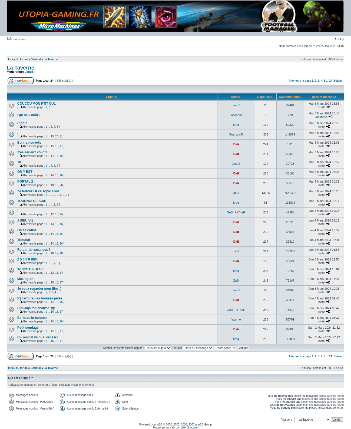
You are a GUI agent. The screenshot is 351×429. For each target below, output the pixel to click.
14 (52, 155)
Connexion (16, 39)
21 (61, 136)
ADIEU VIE (25, 220)
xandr (321, 107)
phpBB (158, 424)
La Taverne (51, 59)
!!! (19, 211)
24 (330, 80)
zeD (236, 251)
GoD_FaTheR (236, 212)
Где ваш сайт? (28, 115)
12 (52, 214)
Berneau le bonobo (32, 318)
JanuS (29, 71)
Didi (236, 144)
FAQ (339, 39)
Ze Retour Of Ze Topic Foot (38, 191)
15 (52, 146)
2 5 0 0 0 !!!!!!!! (28, 259)
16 (56, 146)
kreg (236, 124)
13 (56, 214)
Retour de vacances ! (33, 250)
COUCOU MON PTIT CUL (36, 103)
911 (59, 194)
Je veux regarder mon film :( (39, 289)
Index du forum (18, 59)
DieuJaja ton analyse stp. (36, 308)
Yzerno (236, 319)
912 (65, 194)
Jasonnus (236, 115)
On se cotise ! (28, 230)
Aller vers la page (300, 80)
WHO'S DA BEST (30, 269)
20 (56, 136)
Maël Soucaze (188, 427)
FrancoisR (236, 134)
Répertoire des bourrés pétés (39, 298)
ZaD (236, 280)
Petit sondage (28, 327)
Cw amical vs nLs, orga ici (37, 337)
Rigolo (22, 123)
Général (36, 59)
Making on (25, 279)
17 (61, 146)
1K (19, 162)
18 (52, 185)
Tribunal (23, 240)
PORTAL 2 (25, 181)
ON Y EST (24, 172)
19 (52, 136)
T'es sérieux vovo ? (32, 152)
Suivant (338, 80)
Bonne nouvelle (29, 142)
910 (53, 194)
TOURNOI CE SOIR (32, 201)
